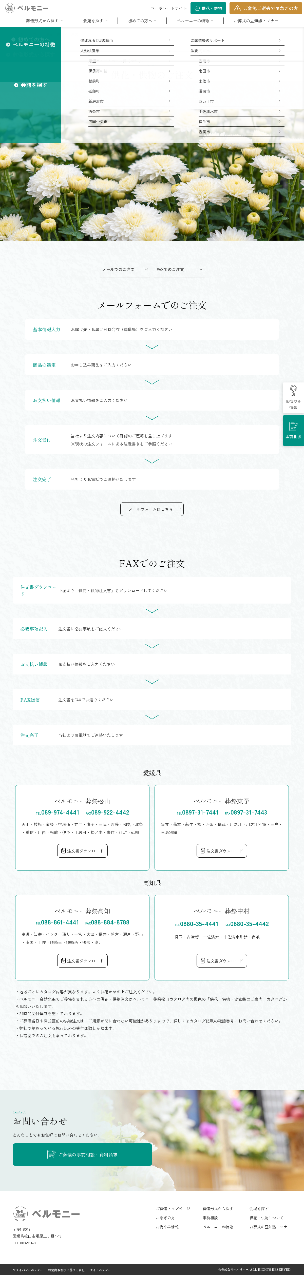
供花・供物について (267, 1217)
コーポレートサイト (168, 8)
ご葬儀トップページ (173, 1208)
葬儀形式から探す (42, 20)
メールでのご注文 (118, 269)
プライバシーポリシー (28, 1270)
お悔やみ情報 (293, 404)
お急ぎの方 (165, 1217)
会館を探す (93, 20)
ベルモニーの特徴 (193, 20)
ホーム (18, 34)
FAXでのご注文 (170, 269)
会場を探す (259, 1208)
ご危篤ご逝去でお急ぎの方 (270, 8)
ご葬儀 (34, 34)
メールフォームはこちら (150, 509)
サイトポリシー (100, 1270)
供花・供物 (212, 8)
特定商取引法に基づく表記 (66, 1270)
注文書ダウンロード (85, 851)
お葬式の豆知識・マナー (256, 20)
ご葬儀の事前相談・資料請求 (88, 1154)
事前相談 (293, 436)
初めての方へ (140, 20)
